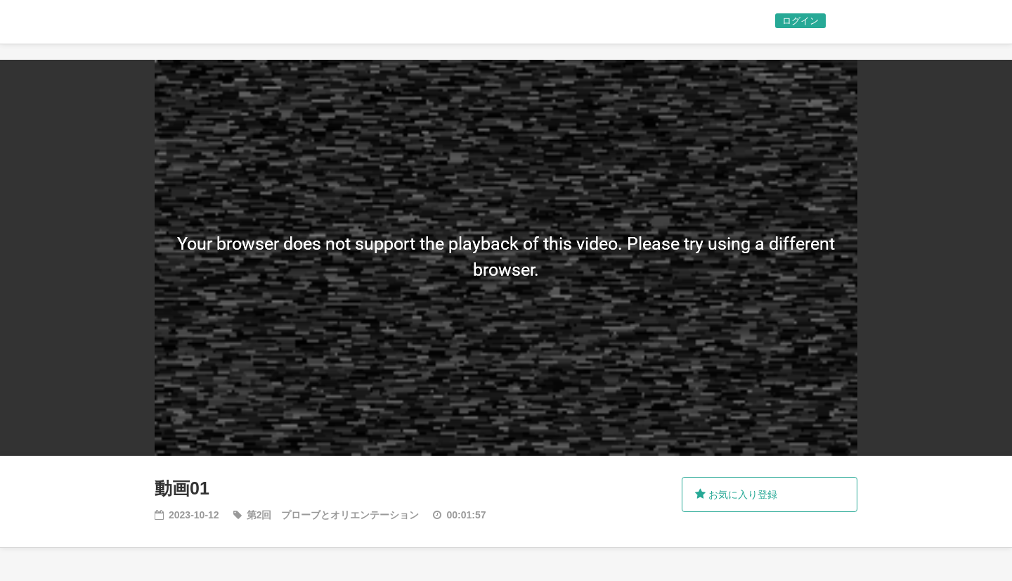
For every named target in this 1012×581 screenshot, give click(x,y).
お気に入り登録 (736, 494)
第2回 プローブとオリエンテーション (333, 515)
